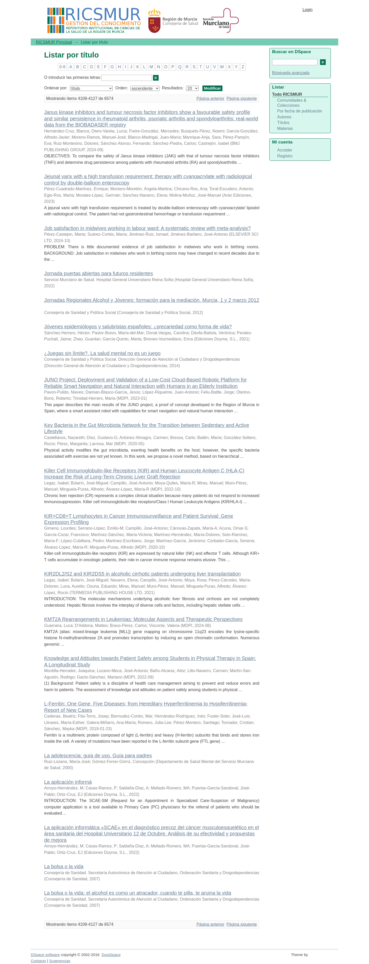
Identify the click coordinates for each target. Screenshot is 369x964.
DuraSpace (110, 955)
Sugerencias (59, 961)
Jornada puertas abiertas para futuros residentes (98, 273)
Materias (285, 128)
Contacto (38, 961)
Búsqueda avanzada (291, 73)
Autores (284, 117)
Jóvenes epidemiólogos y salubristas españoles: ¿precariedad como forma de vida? (138, 326)
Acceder (284, 150)
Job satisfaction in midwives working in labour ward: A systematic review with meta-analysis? (147, 228)
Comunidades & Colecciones (291, 103)
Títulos (283, 122)
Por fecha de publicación (299, 111)
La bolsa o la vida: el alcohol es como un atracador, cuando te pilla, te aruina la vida (137, 893)
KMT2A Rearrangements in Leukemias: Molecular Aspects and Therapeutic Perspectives (143, 619)
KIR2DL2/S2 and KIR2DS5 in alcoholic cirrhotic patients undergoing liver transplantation (142, 574)
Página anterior (210, 98)
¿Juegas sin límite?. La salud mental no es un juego (102, 353)
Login (307, 9)
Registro (285, 156)
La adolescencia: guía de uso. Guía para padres (98, 755)
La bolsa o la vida (63, 866)
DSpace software (45, 955)
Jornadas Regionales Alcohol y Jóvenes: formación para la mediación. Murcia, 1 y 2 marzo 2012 (151, 300)
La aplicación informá (68, 782)
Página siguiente (242, 98)
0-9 (62, 67)
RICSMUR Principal (54, 42)
